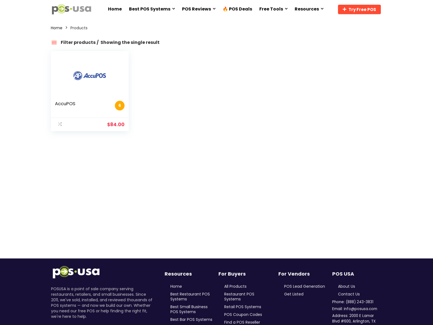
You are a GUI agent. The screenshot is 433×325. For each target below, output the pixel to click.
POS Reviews (196, 9)
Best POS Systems (149, 9)
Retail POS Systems (242, 307)
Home (115, 9)
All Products (235, 286)
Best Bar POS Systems (191, 319)
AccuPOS (65, 103)
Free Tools (271, 9)
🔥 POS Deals (237, 9)
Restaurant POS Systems (239, 296)
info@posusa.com (360, 308)
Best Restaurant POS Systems (190, 296)
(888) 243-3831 (359, 302)
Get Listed (293, 294)
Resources (307, 9)
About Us (346, 286)
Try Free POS (359, 9)
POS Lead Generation (304, 286)
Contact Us (349, 294)
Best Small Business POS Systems (189, 309)
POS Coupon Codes (243, 314)
